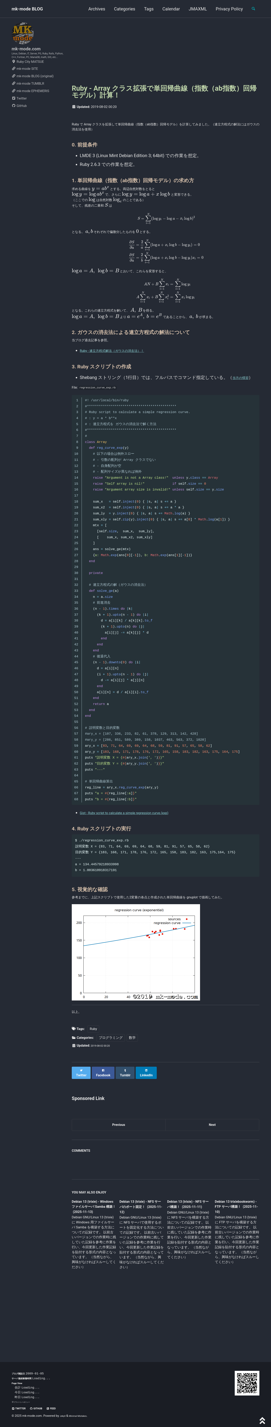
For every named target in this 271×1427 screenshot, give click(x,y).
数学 (132, 1097)
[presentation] (108, 192)
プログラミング (111, 1097)
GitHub (19, 119)
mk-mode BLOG (27, 8)
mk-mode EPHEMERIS (30, 104)
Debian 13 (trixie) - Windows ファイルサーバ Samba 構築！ (93, 1266)
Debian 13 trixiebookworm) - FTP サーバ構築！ (233, 1265)
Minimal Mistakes (83, 1416)
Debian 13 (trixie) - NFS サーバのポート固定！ (140, 1266)
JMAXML (194, 8)
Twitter (19, 112)
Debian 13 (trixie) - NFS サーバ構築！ (185, 1263)
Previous (118, 1182)
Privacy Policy (225, 8)
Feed (62, 1408)
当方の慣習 (244, 417)
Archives (93, 8)
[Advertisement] (165, 50)
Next (212, 1182)
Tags (145, 8)
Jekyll (64, 1416)
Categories (121, 8)
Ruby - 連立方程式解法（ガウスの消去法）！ (124, 390)
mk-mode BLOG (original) (33, 89)
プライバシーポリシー (25, 1402)
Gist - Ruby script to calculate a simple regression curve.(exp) (139, 857)
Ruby (93, 1088)
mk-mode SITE (25, 82)
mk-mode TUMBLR (28, 97)
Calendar (167, 8)
